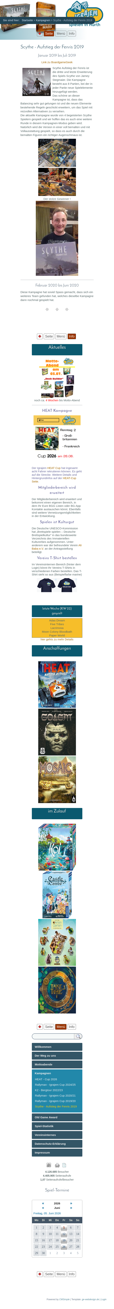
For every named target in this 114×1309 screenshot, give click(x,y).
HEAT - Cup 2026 (46, 1079)
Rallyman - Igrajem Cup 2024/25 (55, 1084)
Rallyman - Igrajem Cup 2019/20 (55, 1101)
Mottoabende (43, 1064)
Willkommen (43, 1046)
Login (103, 1299)
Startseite (27, 20)
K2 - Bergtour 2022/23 (49, 1090)
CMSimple (64, 1299)
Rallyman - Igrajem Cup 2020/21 (55, 1095)
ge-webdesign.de (90, 1299)
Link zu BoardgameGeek (57, 62)
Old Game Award (46, 1117)
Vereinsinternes (45, 1134)
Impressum (42, 1152)
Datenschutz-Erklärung (50, 1143)
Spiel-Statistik (44, 1126)
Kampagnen (43, 20)
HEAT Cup (53, 468)
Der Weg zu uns (45, 1055)
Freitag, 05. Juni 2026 (47, 1213)
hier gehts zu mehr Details (57, 639)
